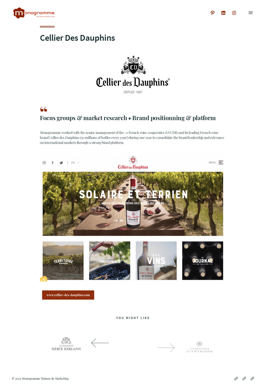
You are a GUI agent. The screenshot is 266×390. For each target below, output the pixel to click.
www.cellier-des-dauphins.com (68, 295)
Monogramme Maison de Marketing (45, 378)
